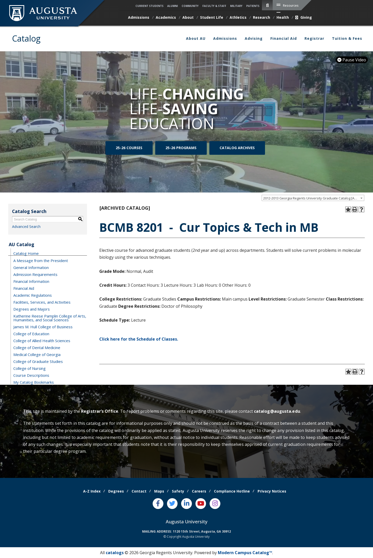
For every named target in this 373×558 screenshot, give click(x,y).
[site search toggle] (267, 5)
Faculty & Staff (214, 6)
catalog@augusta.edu (277, 411)
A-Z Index (92, 491)
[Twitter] (172, 503)
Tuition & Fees (347, 38)
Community (190, 6)
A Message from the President (40, 260)
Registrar (314, 38)
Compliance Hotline (232, 491)
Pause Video (351, 60)
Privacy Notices (272, 491)
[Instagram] (215, 503)
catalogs (115, 552)
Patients (252, 6)
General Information (31, 267)
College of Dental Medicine (36, 347)
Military (236, 6)
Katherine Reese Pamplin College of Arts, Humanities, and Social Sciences (49, 317)
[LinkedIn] (186, 503)
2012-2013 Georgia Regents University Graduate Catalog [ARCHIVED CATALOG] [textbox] (313, 198)
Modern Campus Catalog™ (245, 552)
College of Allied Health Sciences (41, 340)
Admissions (225, 38)
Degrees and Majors (31, 308)
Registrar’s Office (99, 411)
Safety (178, 491)
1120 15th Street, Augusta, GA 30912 (202, 531)
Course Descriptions (31, 375)
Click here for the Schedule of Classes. (138, 339)
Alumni (172, 6)
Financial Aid (283, 38)
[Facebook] (158, 503)
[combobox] (313, 198)
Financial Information (31, 281)
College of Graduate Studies (38, 361)
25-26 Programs (181, 148)
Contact (139, 491)
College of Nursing (29, 368)
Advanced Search (26, 226)
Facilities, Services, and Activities (42, 302)
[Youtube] (200, 503)
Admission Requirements (35, 274)
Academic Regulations (32, 295)
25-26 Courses (129, 148)
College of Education (31, 333)
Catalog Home (26, 253)
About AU (195, 38)
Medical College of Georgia (37, 354)
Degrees (116, 491)
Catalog (26, 38)
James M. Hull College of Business (43, 326)
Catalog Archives (237, 148)
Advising (254, 38)
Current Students (149, 6)
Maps (159, 491)
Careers (199, 491)
